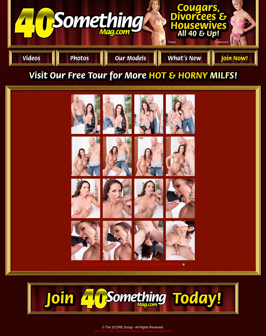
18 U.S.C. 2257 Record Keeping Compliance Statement (133, 331)
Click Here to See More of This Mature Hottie (131, 264)
